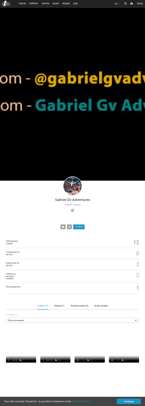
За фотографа (101, 306)
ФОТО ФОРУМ (6, 3)
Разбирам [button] (129, 401)
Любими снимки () (79, 306)
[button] (72, 320)
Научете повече (80, 401)
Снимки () (42, 306)
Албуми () (59, 306)
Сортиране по (12, 315)
